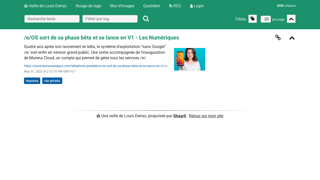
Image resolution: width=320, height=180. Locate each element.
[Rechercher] (146, 18)
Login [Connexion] (197, 6)
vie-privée (52, 81)
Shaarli (179, 116)
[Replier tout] (291, 19)
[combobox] (110, 18)
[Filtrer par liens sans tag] (252, 19)
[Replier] (292, 38)
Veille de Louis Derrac (45, 6)
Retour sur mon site (206, 116)
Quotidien (151, 6)
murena (32, 81)
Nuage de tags (88, 6)
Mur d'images (122, 6)
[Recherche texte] (52, 18)
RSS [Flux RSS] (175, 6)
